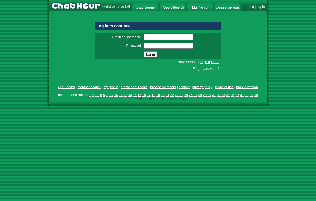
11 (121, 95)
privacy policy (202, 87)
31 (214, 95)
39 (251, 95)
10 (116, 95)
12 (125, 95)
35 (232, 95)
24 (181, 95)
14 (135, 95)
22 (172, 95)
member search (88, 87)
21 (167, 95)
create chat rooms (134, 87)
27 (195, 95)
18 (153, 95)
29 (205, 95)
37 (242, 95)
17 (148, 95)
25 (186, 95)
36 (237, 95)
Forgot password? (206, 69)
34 (228, 95)
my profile (111, 87)
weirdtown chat (113, 6)
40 (256, 95)
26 (191, 95)
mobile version (247, 87)
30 (209, 95)
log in (261, 7)
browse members (163, 87)
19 (158, 95)
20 (162, 95)
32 (219, 95)
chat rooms (66, 87)
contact (184, 87)
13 (130, 95)
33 (223, 95)
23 (176, 95)
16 (144, 95)
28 (200, 95)
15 (139, 95)
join (251, 7)
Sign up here (209, 62)
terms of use (224, 87)
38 (246, 95)
